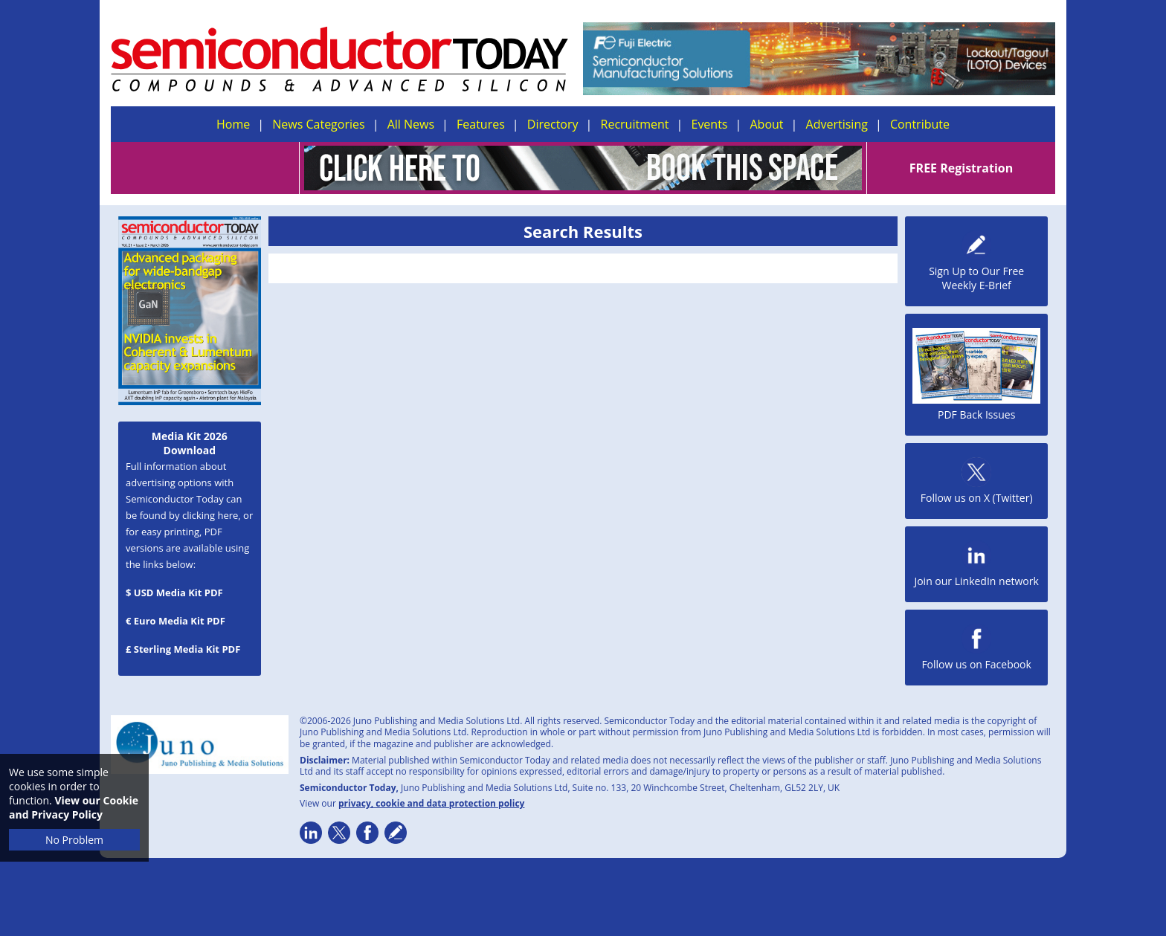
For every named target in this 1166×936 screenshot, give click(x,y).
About (767, 124)
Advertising (837, 124)
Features (481, 124)
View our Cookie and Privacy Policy (73, 807)
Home (233, 124)
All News (410, 124)
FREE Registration (961, 168)
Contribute (920, 124)
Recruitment (635, 124)
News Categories (318, 124)
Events (709, 124)
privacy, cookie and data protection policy (431, 803)
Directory (553, 124)
